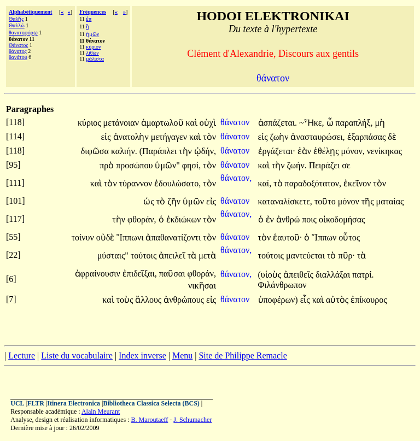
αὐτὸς (338, 299)
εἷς (306, 299)
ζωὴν (280, 137)
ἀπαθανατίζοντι (174, 237)
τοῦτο (326, 201)
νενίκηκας (384, 151)
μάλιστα (95, 59)
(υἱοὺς (271, 274)
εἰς (107, 137)
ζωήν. (297, 165)
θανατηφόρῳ (23, 33)
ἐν (271, 219)
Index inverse (142, 355)
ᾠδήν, (205, 151)
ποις (310, 219)
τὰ (193, 255)
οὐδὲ (106, 237)
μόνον (349, 201)
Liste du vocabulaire (77, 355)
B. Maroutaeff (149, 420)
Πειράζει (325, 165)
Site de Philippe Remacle (243, 355)
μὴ (380, 122)
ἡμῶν (92, 34)
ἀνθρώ (289, 219)
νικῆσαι (202, 285)
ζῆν (175, 201)
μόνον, (353, 151)
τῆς (368, 201)
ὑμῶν (194, 201)
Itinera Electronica (73, 403)
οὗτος (349, 237)
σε (346, 165)
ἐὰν (305, 151)
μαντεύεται (306, 255)
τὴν (186, 151)
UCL (17, 403)
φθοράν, (141, 219)
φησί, (191, 165)
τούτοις (145, 255)
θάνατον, (236, 178)
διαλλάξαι (334, 274)
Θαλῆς (16, 19)
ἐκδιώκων (184, 219)
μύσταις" (113, 255)
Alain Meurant (100, 411)
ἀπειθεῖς (299, 274)
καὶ (193, 122)
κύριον (93, 47)
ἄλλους (149, 299)
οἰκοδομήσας (342, 219)
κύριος (90, 122)
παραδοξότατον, (313, 183)
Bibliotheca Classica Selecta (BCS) (151, 403)
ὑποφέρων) (278, 299)
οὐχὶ (208, 122)
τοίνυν (84, 237)
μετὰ (207, 255)
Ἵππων (325, 237)
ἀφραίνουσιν (98, 273)
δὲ (392, 137)
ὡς (149, 201)
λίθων (92, 53)
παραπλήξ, (354, 122)
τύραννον (136, 183)
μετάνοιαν (122, 122)
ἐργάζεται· (276, 151)
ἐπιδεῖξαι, (139, 273)
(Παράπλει (159, 151)
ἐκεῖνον (358, 183)
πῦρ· (346, 255)
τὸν (209, 137)
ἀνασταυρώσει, (317, 137)
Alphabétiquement (30, 12)
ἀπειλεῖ (173, 255)
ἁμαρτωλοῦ (163, 122)
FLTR (35, 403)
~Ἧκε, (311, 122)
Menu (182, 355)
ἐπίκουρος (369, 299)
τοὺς (126, 299)
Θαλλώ (17, 25)
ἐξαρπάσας (367, 137)
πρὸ (108, 165)
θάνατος (18, 51)
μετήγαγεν (170, 137)
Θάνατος (18, 45)
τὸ (278, 183)
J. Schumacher (192, 420)
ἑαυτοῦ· (287, 237)
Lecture (21, 355)
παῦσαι (173, 273)
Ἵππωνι (130, 237)
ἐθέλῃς (327, 151)
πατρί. (363, 274)
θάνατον (236, 122)
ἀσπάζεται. (278, 122)
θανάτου (18, 57)
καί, (265, 183)
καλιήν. (124, 151)
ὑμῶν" (167, 165)
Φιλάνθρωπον (282, 285)
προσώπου (135, 165)
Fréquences (92, 12)
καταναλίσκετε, (285, 201)
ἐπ (88, 19)
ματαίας (390, 201)
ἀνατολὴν (132, 137)
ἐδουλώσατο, (177, 183)
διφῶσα (96, 151)
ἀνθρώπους (185, 299)
